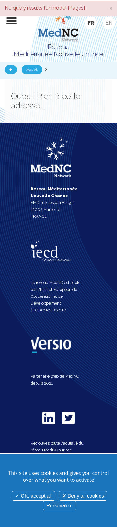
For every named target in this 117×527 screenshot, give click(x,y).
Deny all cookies (83, 496)
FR (91, 23)
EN (108, 23)
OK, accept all (33, 496)
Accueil (32, 69)
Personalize (59, 505)
